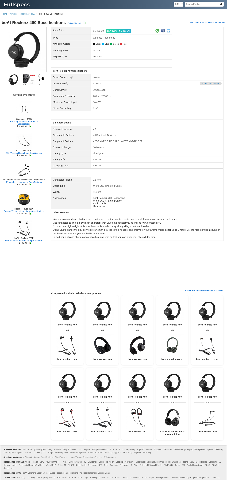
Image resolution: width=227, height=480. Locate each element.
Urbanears (140, 462)
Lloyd (86, 477)
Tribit (44, 449)
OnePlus (164, 462)
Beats (118, 462)
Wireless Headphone (19, 14)
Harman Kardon (10, 465)
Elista (196, 449)
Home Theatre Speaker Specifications (86, 457)
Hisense (58, 452)
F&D (142, 449)
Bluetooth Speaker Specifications (39, 457)
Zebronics (168, 449)
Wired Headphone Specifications (64, 473)
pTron (118, 452)
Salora (117, 477)
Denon (101, 462)
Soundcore (123, 449)
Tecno (185, 462)
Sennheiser (179, 449)
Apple (65, 452)
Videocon (101, 477)
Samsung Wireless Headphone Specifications (24, 122)
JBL (137, 449)
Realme (172, 462)
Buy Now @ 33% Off (118, 30)
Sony (50, 449)
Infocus (110, 477)
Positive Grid (102, 449)
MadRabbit (29, 452)
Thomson (174, 477)
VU (45, 477)
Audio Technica (31, 462)
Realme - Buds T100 (24, 209)
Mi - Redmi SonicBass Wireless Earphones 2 (24, 180)
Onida (124, 477)
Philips (50, 452)
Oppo (198, 462)
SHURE (71, 465)
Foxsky (15, 452)
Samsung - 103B (24, 119)
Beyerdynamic (128, 462)
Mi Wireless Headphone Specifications (24, 182)
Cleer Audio (81, 465)
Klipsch (149, 462)
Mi (135, 452)
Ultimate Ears (28, 449)
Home (4, 14)
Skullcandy (127, 452)
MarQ (192, 462)
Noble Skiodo (134, 477)
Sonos (38, 449)
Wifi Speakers (109, 457)
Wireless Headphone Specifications (95, 473)
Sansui (93, 477)
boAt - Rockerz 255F (23, 238)
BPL (58, 477)
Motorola (184, 477)
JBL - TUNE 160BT (24, 150)
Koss (156, 462)
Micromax (66, 477)
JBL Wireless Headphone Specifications (24, 153)
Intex (80, 477)
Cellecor (218, 449)
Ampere (87, 449)
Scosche (113, 449)
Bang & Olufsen (69, 449)
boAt (33, 14)
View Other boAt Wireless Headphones (207, 22)
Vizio (80, 449)
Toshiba (51, 477)
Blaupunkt (158, 449)
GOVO (100, 452)
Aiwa (211, 449)
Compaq (188, 449)
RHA (54, 465)
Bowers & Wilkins (88, 452)
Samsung (147, 452)
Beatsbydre (75, 452)
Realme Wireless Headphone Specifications (24, 211)
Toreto (38, 452)
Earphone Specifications (38, 473)
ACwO (107, 452)
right (42, 78)
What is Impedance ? (210, 83)
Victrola (149, 449)
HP (131, 465)
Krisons (7, 452)
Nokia (204, 462)
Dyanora (204, 449)
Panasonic (23, 465)
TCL (44, 452)
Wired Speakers (61, 457)
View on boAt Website (204, 291)
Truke (60, 465)
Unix (139, 452)
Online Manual (74, 23)
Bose (132, 449)
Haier (74, 477)
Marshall (57, 449)
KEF (94, 449)
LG (113, 452)
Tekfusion (110, 462)
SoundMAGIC (75, 462)
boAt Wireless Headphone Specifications (24, 240)
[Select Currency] (178, 4)
